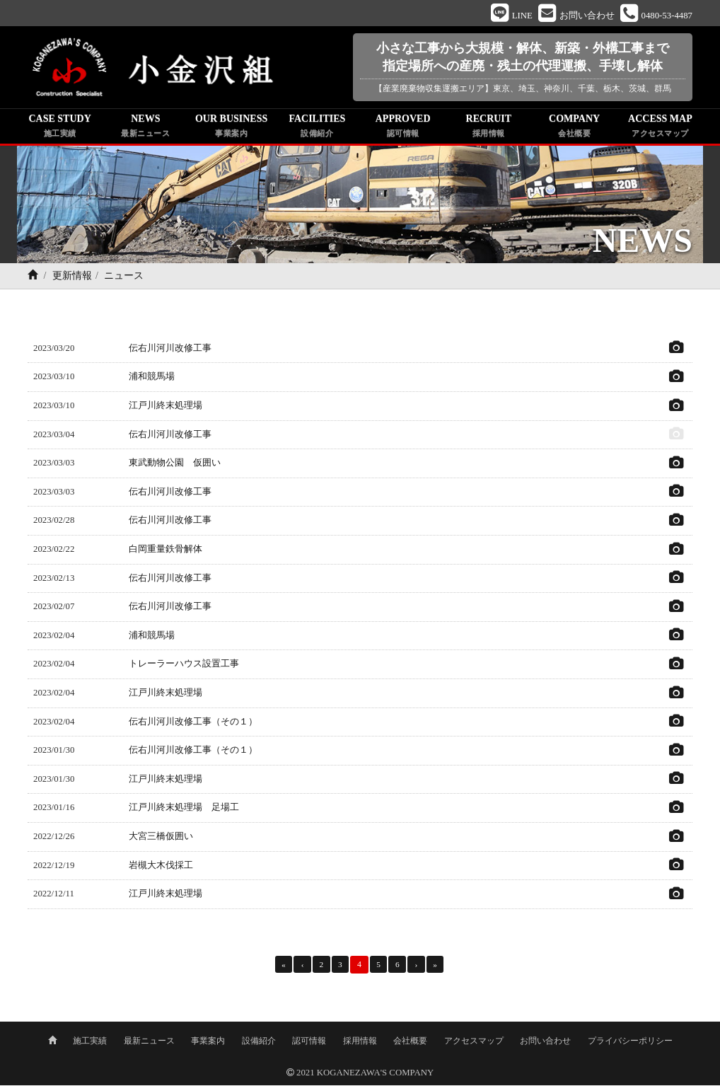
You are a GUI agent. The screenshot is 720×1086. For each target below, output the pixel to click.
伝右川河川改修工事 (170, 350)
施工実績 (90, 1041)
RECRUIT (488, 128)
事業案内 (208, 1041)
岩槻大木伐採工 (161, 867)
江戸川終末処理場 (165, 407)
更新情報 (72, 277)
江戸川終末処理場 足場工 (184, 809)
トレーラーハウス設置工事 (184, 666)
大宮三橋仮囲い (161, 838)
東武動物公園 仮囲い (175, 465)
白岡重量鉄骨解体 (165, 551)
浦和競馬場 (152, 378)
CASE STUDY (59, 128)
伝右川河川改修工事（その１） (193, 724)
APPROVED (402, 128)
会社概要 (410, 1041)
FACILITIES (317, 128)
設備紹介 (259, 1041)
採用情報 (360, 1041)
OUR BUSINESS (231, 128)
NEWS (145, 128)
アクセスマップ (474, 1041)
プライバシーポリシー (630, 1041)
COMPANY (574, 128)
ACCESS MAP (660, 128)
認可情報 (309, 1041)
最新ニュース (149, 1041)
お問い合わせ (545, 1041)
